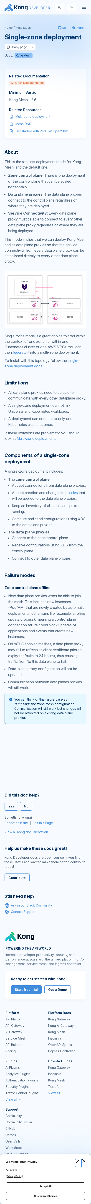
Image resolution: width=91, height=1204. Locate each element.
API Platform (14, 1019)
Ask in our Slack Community (28, 905)
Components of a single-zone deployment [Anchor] (37, 458)
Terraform (55, 1087)
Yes (11, 806)
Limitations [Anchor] (16, 383)
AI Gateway (13, 1032)
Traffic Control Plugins (21, 1093)
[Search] (59, 7)
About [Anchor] (11, 152)
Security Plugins (17, 1087)
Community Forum (18, 1122)
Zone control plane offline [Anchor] (28, 587)
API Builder (13, 1045)
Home (9, 27)
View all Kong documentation (26, 832)
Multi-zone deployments (36, 438)
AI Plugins (12, 1067)
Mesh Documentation (27, 83)
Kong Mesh (23, 27)
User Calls (12, 1141)
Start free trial (26, 989)
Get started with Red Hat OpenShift (41, 131)
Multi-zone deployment (32, 116)
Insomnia (54, 1038)
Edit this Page (43, 823)
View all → (13, 1099)
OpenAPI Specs (60, 1045)
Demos (10, 1135)
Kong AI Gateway (61, 1025)
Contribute (17, 878)
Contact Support (20, 911)
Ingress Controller (61, 1051)
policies (72, 492)
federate (20, 352)
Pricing (10, 1051)
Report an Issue (16, 823)
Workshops (14, 1148)
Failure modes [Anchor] (20, 575)
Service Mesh (15, 1038)
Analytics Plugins (17, 1074)
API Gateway (14, 1025)
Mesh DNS (23, 124)
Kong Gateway (59, 1019)
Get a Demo (57, 989)
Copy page (17, 47)
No (26, 806)
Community (13, 1116)
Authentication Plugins (21, 1080)
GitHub (10, 1128)
